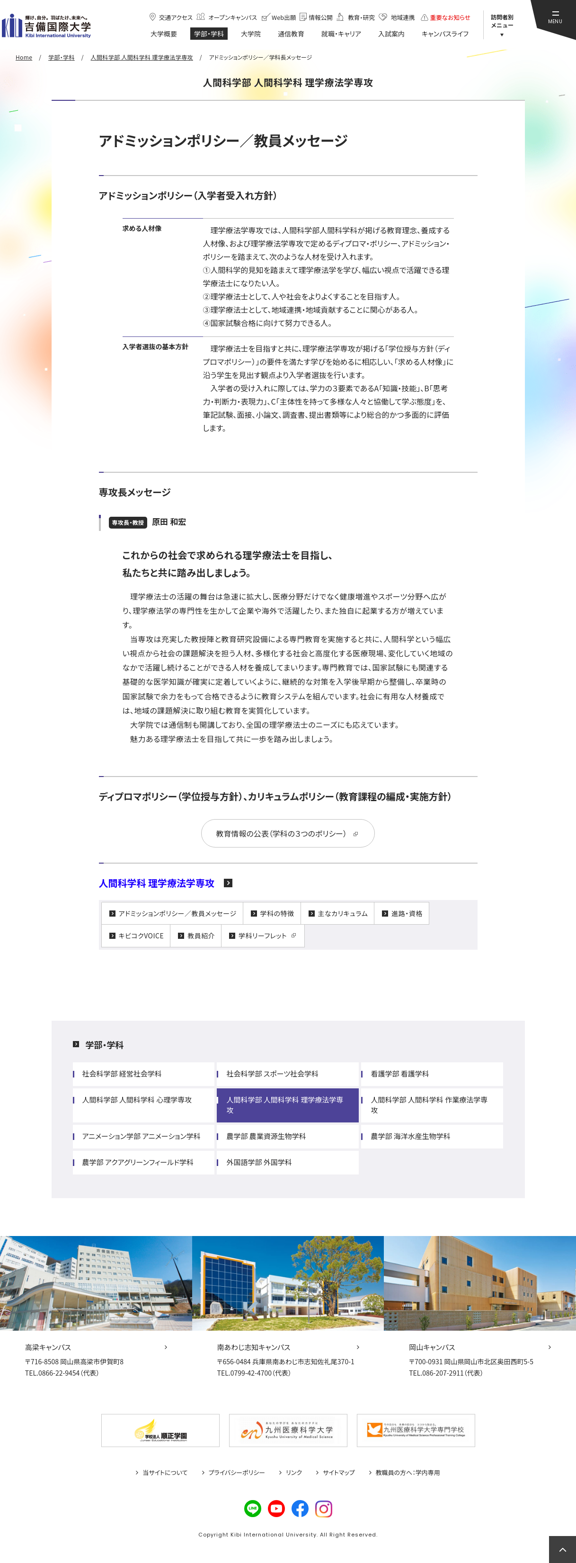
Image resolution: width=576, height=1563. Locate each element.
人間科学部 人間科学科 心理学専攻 (137, 1099)
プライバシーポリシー (237, 1472)
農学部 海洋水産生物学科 (410, 1136)
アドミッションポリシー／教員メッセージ (178, 913)
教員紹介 (201, 935)
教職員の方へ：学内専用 (408, 1472)
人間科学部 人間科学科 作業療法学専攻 (429, 1105)
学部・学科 (105, 1044)
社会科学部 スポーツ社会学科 (272, 1073)
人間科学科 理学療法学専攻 (157, 883)
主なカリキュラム (343, 913)
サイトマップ (339, 1472)
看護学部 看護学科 (400, 1073)
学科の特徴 (277, 913)
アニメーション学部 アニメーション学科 (141, 1136)
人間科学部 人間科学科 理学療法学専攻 (284, 1105)
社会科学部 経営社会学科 (122, 1073)
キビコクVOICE (141, 935)
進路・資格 (406, 913)
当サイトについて (164, 1472)
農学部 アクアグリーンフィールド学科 (138, 1162)
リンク (294, 1472)
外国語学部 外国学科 (259, 1162)
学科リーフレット (263, 935)
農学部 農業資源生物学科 (266, 1136)
